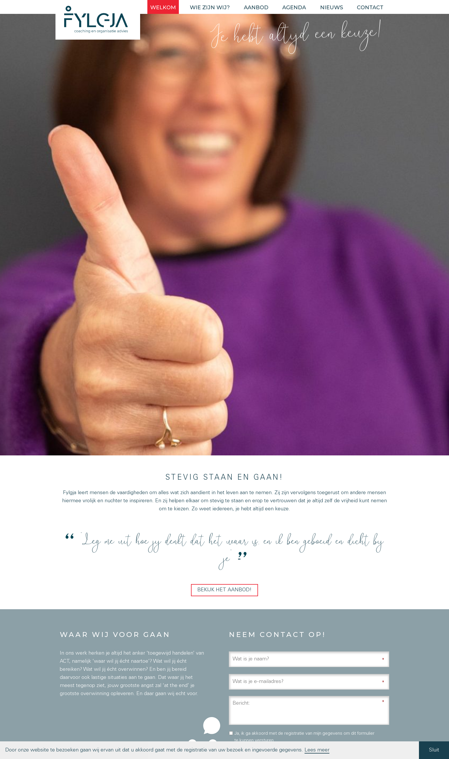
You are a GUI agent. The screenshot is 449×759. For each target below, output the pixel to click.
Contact (370, 7)
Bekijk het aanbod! (224, 590)
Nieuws (331, 7)
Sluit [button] (434, 750)
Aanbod (256, 7)
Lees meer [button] (317, 750)
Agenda (294, 7)
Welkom (163, 7)
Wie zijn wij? (210, 7)
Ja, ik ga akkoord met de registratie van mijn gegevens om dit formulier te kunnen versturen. (304, 737)
